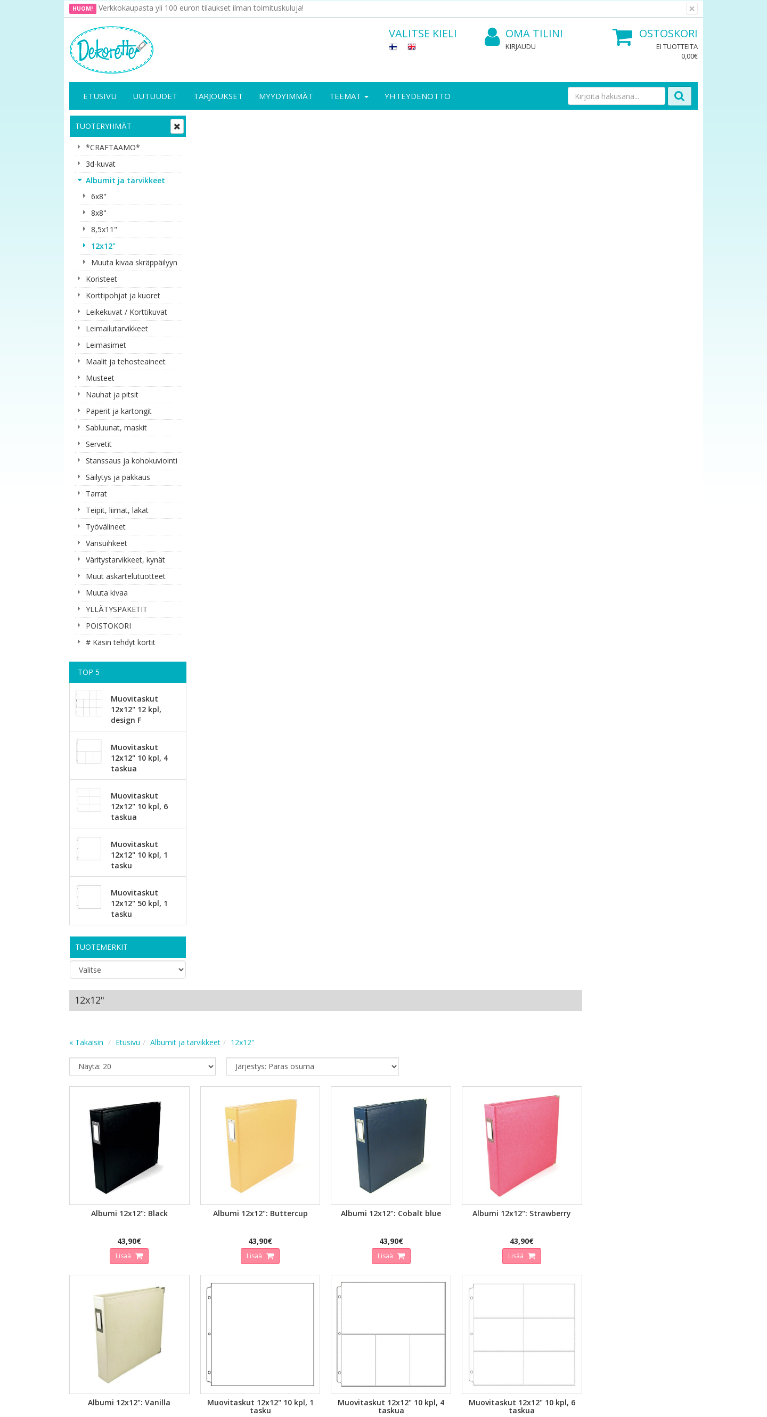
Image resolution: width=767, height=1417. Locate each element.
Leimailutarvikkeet (117, 328)
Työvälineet (106, 527)
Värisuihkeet (106, 543)
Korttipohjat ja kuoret (123, 295)
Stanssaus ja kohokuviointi (131, 460)
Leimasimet (106, 345)
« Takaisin (214, 167)
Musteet (100, 378)
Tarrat (96, 493)
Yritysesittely (92, 1205)
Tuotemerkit (101, 947)
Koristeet (101, 279)
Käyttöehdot (188, 1237)
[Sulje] (692, 9)
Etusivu (100, 96)
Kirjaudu (520, 46)
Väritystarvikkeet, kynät (125, 560)
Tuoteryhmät (103, 126)
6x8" (99, 196)
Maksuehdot (188, 1253)
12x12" (103, 246)
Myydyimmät (286, 96)
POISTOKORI (108, 626)
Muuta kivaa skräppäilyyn (134, 262)
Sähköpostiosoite (268, 1096)
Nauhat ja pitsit (112, 394)
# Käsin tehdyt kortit (121, 642)
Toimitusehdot (192, 1221)
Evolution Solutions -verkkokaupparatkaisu (630, 1401)
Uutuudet (155, 96)
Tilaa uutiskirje (266, 1139)
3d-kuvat (101, 164)
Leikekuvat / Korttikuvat (126, 312)
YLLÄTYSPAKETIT (117, 609)
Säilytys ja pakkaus (118, 477)
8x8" (99, 213)
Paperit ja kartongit (119, 411)
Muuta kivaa (107, 593)
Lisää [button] (250, 377)
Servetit (99, 444)
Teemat (349, 96)
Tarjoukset (218, 96)
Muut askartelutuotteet (126, 576)
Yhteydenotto (418, 96)
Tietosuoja (185, 1205)
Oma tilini (524, 34)
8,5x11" (104, 229)
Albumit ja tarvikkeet (125, 180)
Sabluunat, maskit (116, 427)
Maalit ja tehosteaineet (126, 361)
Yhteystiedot (92, 1221)
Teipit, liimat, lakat (117, 510)
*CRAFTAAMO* (113, 147)
